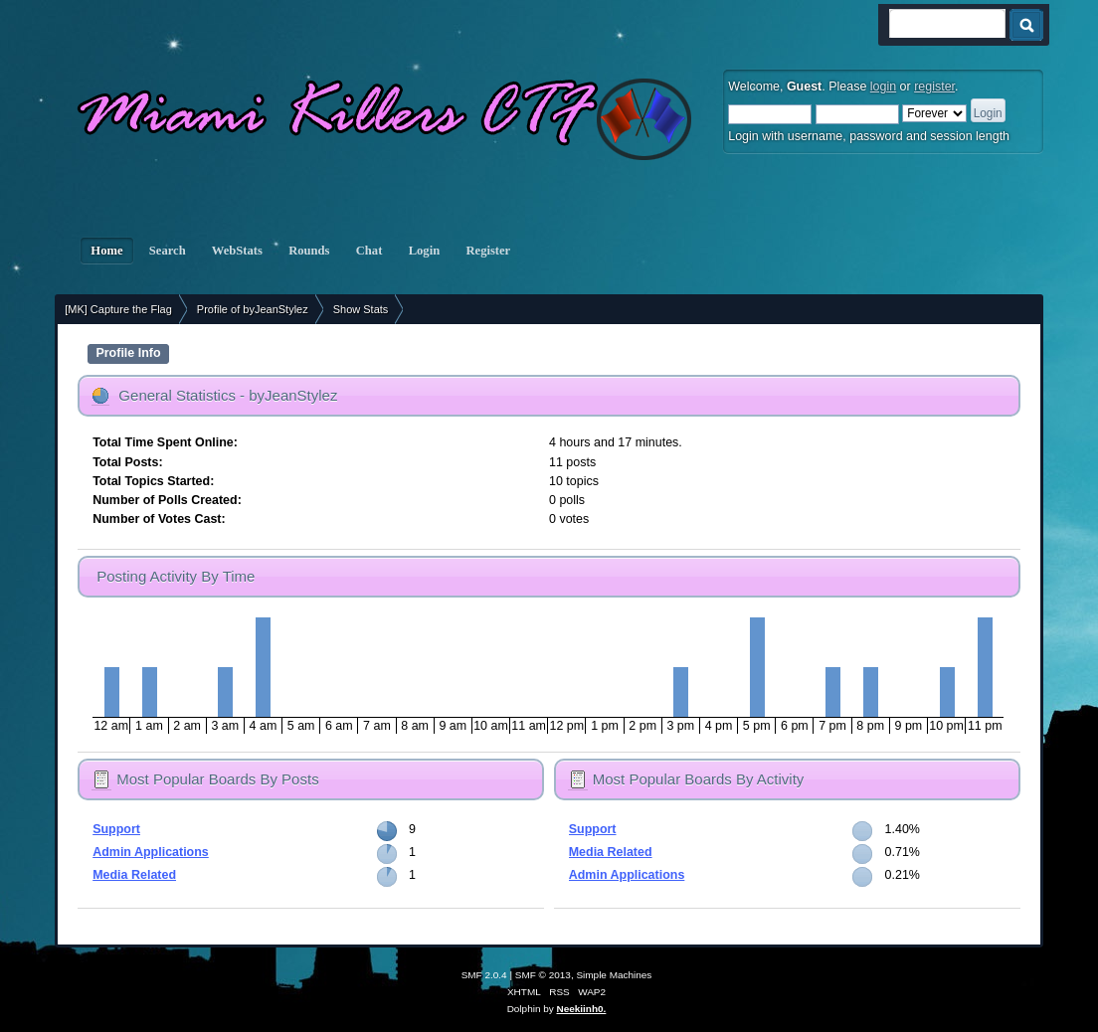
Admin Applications (150, 852)
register (934, 86)
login (883, 86)
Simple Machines (613, 974)
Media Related (134, 875)
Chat (369, 251)
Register (487, 251)
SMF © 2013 (543, 974)
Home (106, 251)
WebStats (237, 251)
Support (116, 829)
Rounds (309, 251)
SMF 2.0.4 (484, 974)
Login (425, 251)
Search (167, 251)
